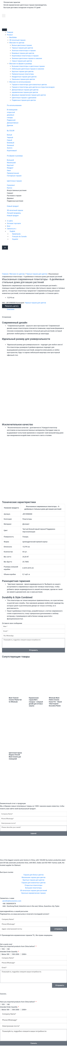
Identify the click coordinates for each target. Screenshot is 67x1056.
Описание (10, 309)
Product (10, 35)
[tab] (10, 309)
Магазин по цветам (16, 43)
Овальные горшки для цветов (23, 79)
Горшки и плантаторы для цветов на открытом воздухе (33, 87)
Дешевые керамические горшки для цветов (29, 95)
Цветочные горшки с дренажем (24, 98)
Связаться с (11, 229)
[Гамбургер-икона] (4, 30)
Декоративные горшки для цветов (25, 90)
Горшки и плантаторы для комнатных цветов (29, 85)
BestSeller (13, 37)
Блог (8, 226)
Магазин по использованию (20, 82)
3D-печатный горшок (17, 40)
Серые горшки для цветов (22, 61)
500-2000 (15, 962)
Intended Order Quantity (9, 959)
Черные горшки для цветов (22, 48)
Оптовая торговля (14, 223)
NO (8, 957)
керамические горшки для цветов (25, 92)
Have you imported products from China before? (17, 954)
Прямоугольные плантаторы (23, 74)
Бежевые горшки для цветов (23, 53)
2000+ (24, 962)
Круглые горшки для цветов (23, 71)
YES (3, 957)
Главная (10, 32)
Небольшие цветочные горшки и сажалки (28, 69)
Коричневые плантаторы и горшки (25, 56)
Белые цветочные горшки (22, 45)
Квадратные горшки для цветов (24, 77)
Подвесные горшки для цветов (24, 100)
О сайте (10, 221)
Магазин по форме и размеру (20, 64)
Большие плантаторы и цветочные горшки (28, 66)
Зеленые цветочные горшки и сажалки (27, 58)
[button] (3, 15)
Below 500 (5, 962)
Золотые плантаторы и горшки (24, 51)
